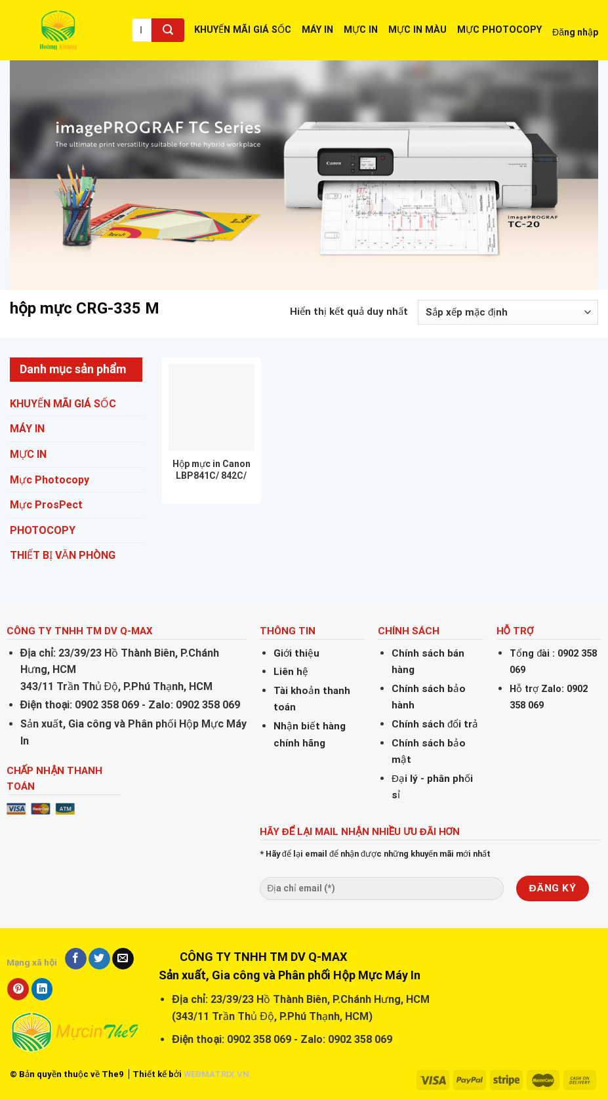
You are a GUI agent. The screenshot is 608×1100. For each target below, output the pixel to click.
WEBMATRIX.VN (216, 1074)
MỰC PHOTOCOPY (499, 29)
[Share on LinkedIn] (42, 989)
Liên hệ (291, 672)
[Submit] (168, 30)
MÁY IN (317, 29)
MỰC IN (361, 29)
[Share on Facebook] (76, 959)
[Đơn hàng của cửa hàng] (508, 312)
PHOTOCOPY (42, 530)
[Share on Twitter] (99, 959)
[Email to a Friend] (123, 959)
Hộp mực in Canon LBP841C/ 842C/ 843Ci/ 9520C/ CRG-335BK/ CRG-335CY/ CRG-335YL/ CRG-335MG (211, 469)
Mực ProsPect (46, 505)
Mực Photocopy (49, 480)
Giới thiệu (296, 653)
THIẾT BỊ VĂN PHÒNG (62, 555)
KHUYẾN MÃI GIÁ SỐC (242, 29)
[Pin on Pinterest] (18, 989)
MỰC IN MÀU (417, 29)
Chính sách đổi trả (435, 724)
